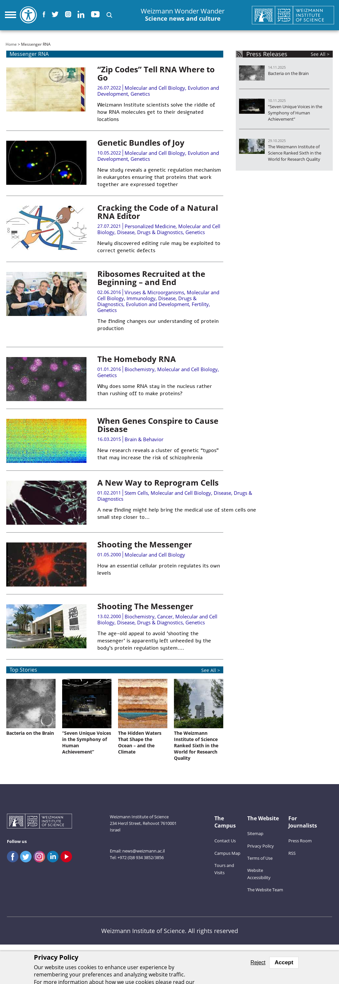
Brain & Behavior (144, 439)
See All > (210, 670)
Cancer (165, 616)
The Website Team (265, 890)
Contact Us (225, 841)
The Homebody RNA (136, 358)
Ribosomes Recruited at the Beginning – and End (151, 277)
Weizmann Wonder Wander (183, 15)
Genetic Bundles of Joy (140, 142)
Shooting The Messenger (145, 606)
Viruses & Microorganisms (154, 292)
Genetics (140, 93)
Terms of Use (260, 858)
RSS (292, 853)
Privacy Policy (260, 846)
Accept (284, 962)
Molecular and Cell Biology (155, 87)
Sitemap (255, 833)
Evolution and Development (157, 304)
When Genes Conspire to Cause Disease (157, 424)
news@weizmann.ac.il (143, 851)
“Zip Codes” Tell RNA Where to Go (156, 73)
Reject (258, 962)
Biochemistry (140, 369)
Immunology (141, 298)
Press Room (300, 841)
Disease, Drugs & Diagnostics (150, 232)
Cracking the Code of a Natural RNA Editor (157, 211)
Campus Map (227, 853)
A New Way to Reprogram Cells (158, 482)
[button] (109, 15)
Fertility (200, 304)
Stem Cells (136, 493)
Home (11, 44)
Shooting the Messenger (144, 544)
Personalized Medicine (150, 226)
